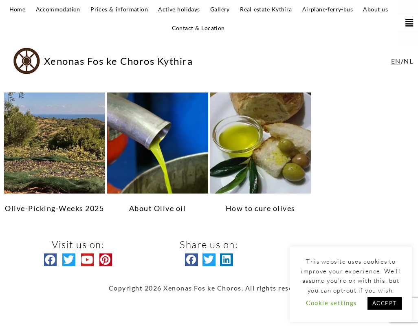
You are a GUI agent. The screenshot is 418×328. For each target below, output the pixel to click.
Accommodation (58, 9)
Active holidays (179, 9)
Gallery (220, 9)
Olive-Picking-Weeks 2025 (54, 208)
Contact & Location (198, 27)
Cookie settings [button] (331, 302)
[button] (407, 22)
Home (17, 9)
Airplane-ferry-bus (327, 9)
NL (408, 61)
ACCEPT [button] (384, 303)
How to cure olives (260, 208)
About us (375, 9)
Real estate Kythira (266, 9)
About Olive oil (157, 208)
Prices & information (119, 9)
